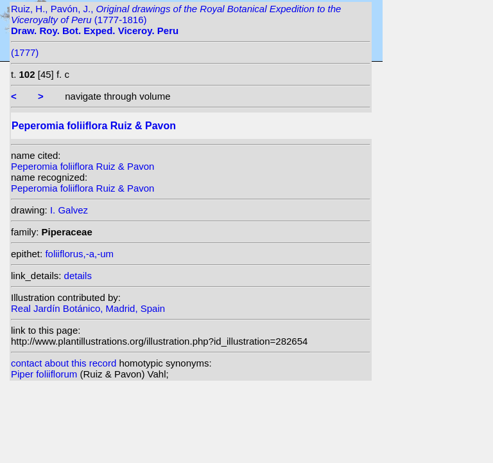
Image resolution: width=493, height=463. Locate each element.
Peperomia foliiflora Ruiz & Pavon (82, 166)
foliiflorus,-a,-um (79, 253)
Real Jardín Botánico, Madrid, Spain (88, 308)
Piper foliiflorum (45, 373)
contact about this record (63, 363)
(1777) (25, 52)
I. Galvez (69, 209)
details (78, 275)
